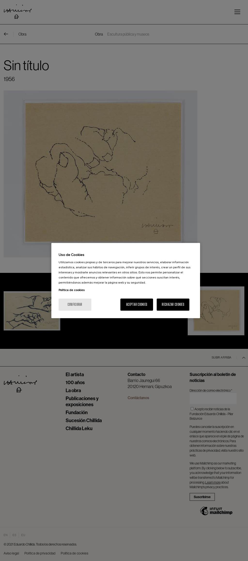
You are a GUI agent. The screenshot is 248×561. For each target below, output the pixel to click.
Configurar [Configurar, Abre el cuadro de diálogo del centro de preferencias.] (75, 304)
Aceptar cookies (136, 304)
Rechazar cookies (173, 304)
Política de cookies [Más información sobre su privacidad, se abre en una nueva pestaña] (72, 290)
